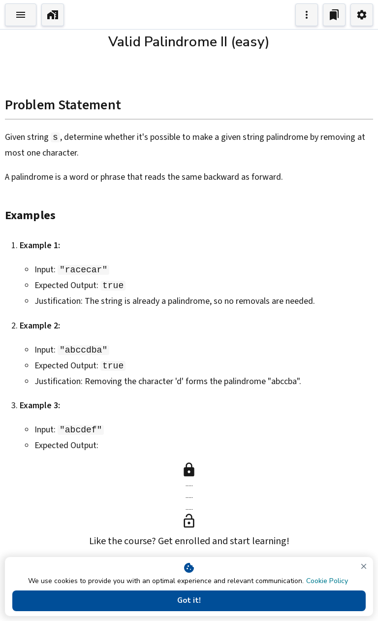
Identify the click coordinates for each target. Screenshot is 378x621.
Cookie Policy (327, 581)
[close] (364, 566)
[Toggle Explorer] (20, 14)
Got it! (189, 600)
